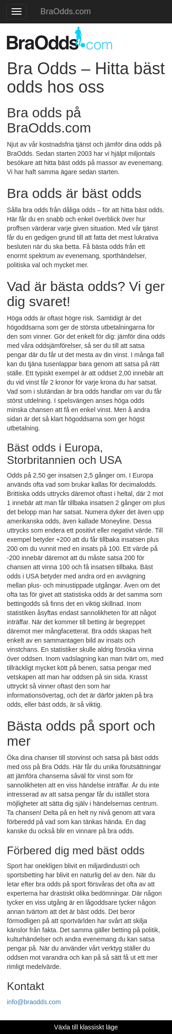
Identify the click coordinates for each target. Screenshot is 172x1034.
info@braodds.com (34, 1002)
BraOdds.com (65, 11)
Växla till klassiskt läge (86, 1027)
